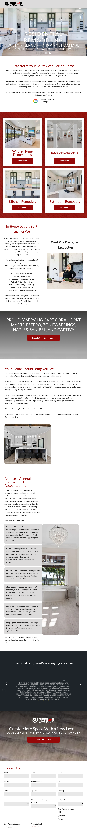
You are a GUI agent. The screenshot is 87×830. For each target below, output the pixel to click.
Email (33, 772)
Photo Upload (36, 824)
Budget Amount (64, 800)
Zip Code (34, 790)
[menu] (82, 4)
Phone (60, 772)
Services (7, 800)
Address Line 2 (36, 781)
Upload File (35, 826)
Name (6, 772)
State (6, 790)
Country (61, 790)
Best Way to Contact (66, 809)
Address (7, 781)
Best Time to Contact (12, 824)
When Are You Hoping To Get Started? (42, 801)
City (59, 781)
